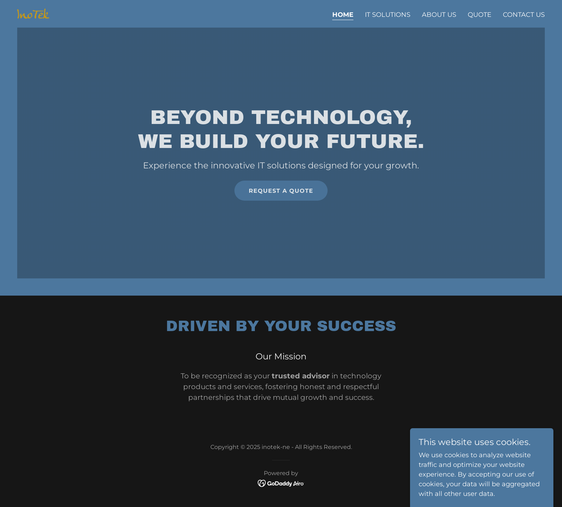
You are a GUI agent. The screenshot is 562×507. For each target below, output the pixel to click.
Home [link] (342, 15)
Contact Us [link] (524, 15)
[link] (33, 13)
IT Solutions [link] (387, 15)
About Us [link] (439, 15)
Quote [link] (479, 15)
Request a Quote (281, 190)
